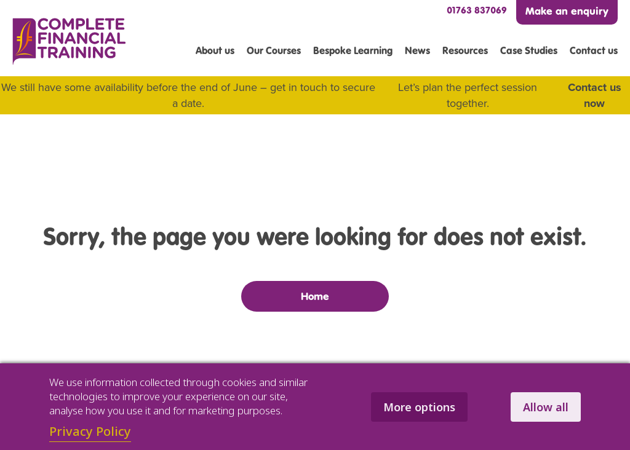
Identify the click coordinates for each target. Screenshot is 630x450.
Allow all (545, 407)
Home (315, 296)
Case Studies (528, 50)
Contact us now (594, 95)
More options (419, 407)
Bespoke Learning (353, 50)
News (417, 50)
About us (215, 50)
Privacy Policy (90, 431)
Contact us (594, 50)
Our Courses (274, 50)
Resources (465, 50)
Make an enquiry (566, 11)
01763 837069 (477, 10)
